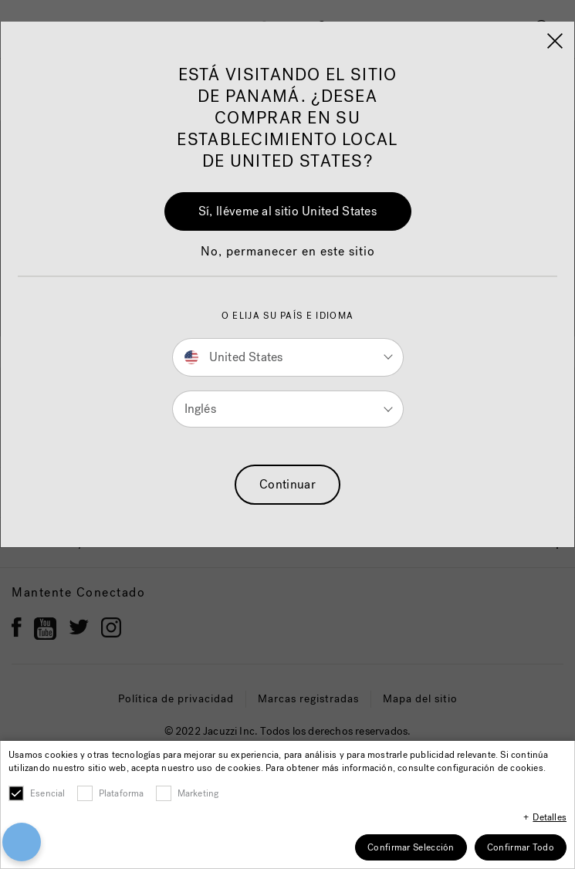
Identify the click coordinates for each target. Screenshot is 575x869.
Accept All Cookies (287, 773)
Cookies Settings (287, 827)
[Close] (558, 714)
